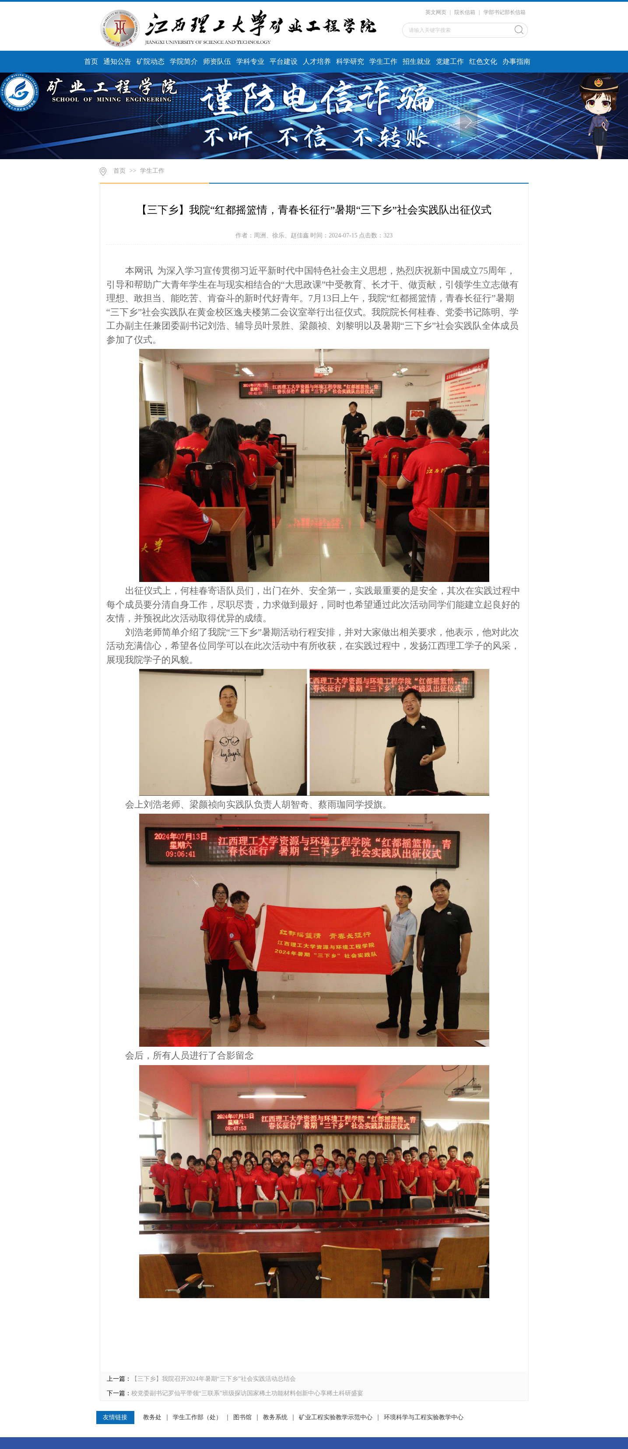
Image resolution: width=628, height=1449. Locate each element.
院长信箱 (464, 12)
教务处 (152, 1417)
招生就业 (417, 61)
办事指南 (516, 61)
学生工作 (383, 61)
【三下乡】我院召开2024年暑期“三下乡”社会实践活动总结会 (213, 1379)
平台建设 (284, 61)
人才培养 (317, 61)
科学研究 (350, 61)
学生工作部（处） (197, 1417)
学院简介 (184, 61)
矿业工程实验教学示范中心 (335, 1417)
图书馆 (242, 1417)
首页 (91, 61)
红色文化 (483, 61)
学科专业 (250, 61)
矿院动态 (151, 61)
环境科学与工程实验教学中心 (423, 1417)
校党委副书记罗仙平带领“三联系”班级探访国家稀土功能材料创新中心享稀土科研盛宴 (247, 1393)
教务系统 (275, 1417)
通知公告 (117, 61)
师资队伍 (217, 61)
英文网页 (435, 12)
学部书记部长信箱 (505, 12)
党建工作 (450, 61)
